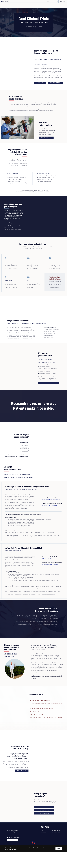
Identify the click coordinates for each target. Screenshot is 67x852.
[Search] (52, 1)
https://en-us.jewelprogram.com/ (49, 558)
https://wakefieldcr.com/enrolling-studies (51, 499)
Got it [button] (58, 848)
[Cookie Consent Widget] (33, 848)
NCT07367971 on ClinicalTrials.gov (50, 505)
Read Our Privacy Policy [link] (11, 849)
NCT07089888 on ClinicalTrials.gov (50, 564)
